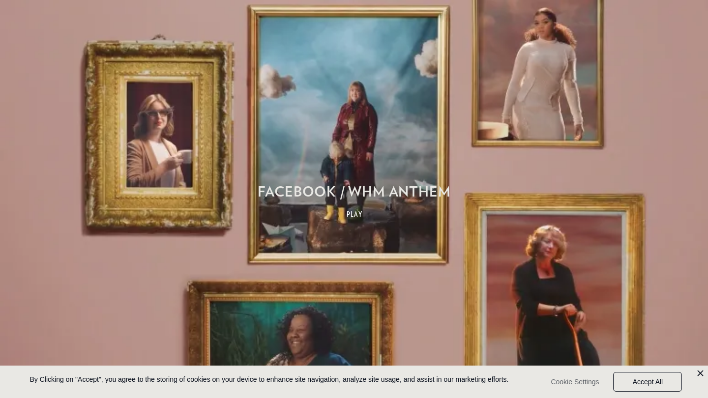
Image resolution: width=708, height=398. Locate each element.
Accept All (648, 382)
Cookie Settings (575, 382)
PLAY (355, 214)
